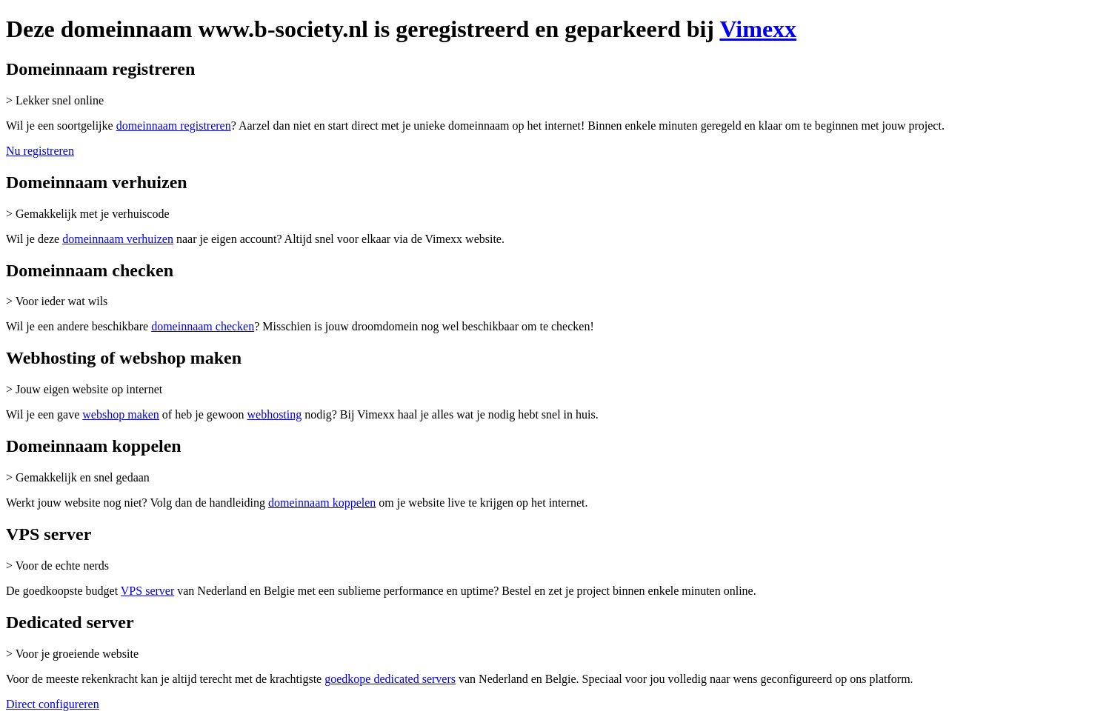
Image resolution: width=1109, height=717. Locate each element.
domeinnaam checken (202, 326)
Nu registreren (40, 150)
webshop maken (120, 414)
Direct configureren (52, 704)
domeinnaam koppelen (322, 502)
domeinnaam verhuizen (117, 239)
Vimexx (757, 29)
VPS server (147, 590)
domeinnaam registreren (173, 125)
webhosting (274, 414)
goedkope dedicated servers (390, 679)
